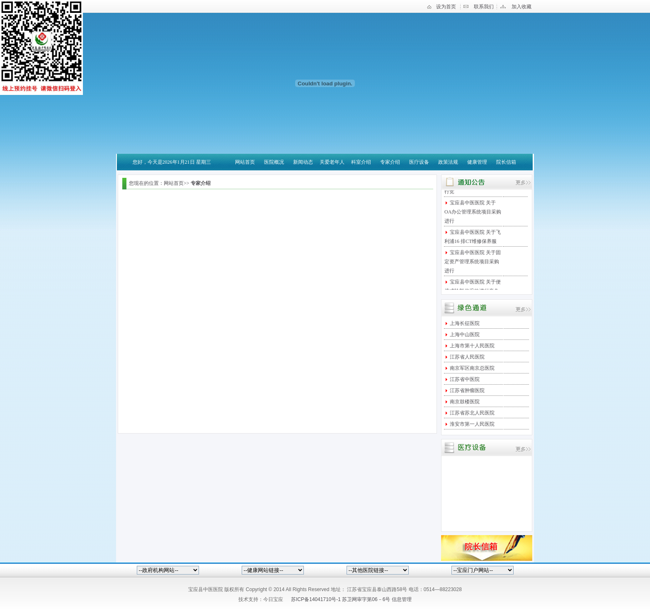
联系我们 (484, 7)
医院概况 (274, 162)
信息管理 (402, 599)
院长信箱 (506, 162)
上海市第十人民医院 (472, 346)
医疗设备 (419, 162)
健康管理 (477, 162)
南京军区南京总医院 (472, 368)
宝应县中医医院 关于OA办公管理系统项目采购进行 (472, 213)
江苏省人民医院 (467, 357)
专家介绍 (390, 162)
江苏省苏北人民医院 (472, 413)
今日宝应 (273, 599)
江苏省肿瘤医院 (467, 390)
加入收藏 (521, 7)
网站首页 (245, 162)
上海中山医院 (464, 334)
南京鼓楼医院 (464, 402)
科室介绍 (361, 162)
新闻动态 (303, 162)
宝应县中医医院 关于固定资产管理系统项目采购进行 (472, 263)
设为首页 (446, 7)
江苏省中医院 (464, 379)
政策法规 (448, 162)
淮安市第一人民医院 (472, 424)
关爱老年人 (332, 162)
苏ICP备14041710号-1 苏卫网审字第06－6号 (341, 599)
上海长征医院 (464, 323)
